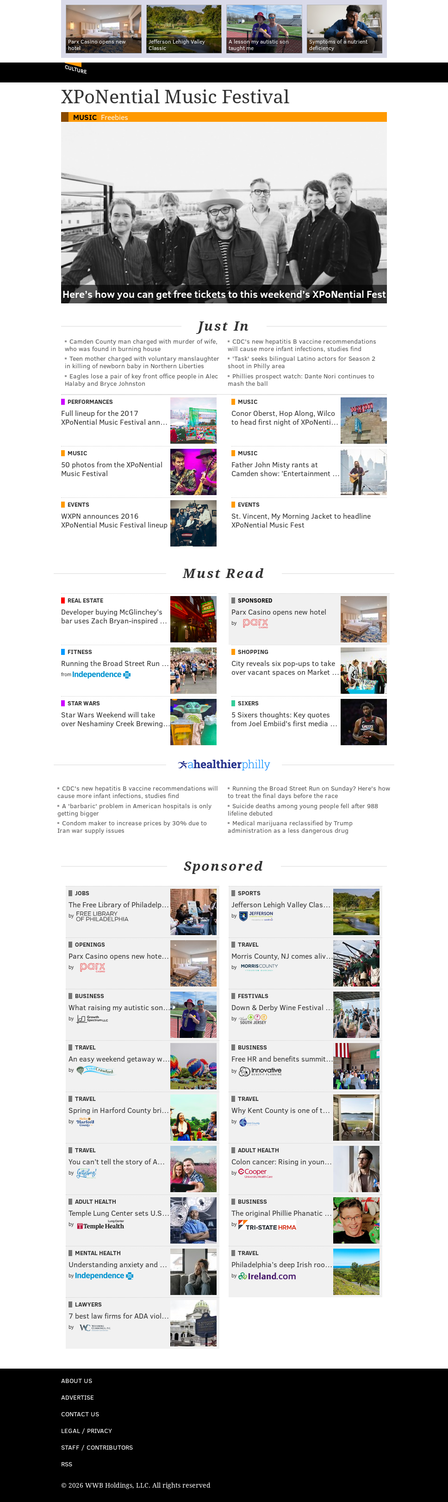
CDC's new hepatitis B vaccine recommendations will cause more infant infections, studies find (302, 345)
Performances (90, 401)
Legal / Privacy (86, 1430)
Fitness (80, 651)
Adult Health (258, 1150)
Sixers (248, 703)
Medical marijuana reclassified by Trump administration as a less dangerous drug (290, 826)
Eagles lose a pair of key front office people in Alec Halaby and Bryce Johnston (141, 379)
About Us (76, 1380)
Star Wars (84, 703)
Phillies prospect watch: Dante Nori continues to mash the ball (301, 379)
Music (85, 117)
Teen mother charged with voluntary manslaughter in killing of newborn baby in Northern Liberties (142, 362)
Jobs (82, 893)
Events (78, 504)
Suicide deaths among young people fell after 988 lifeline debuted (303, 809)
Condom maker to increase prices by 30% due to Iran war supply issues (132, 826)
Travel (248, 944)
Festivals (253, 996)
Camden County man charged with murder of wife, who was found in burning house (141, 345)
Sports (249, 893)
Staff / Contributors (97, 1447)
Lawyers (88, 1304)
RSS (66, 1463)
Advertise (77, 1397)
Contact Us (80, 1413)
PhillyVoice (22, 72)
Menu (433, 72)
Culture (76, 69)
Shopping (253, 651)
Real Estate (85, 600)
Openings (90, 944)
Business (89, 996)
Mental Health (98, 1253)
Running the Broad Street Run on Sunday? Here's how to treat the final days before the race (309, 792)
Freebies (114, 117)
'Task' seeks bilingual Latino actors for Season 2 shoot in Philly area (301, 362)
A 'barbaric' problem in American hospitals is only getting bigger (134, 809)
